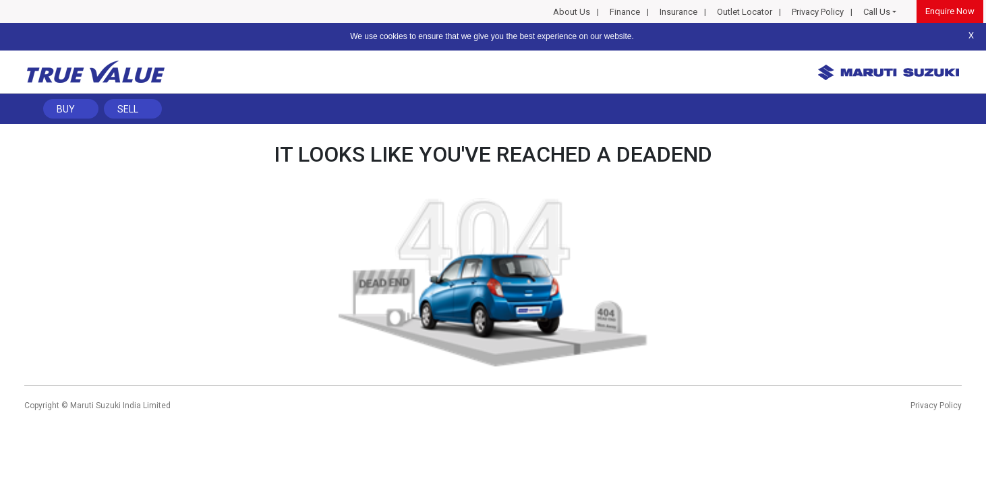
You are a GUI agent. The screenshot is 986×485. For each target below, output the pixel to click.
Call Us (876, 12)
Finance (625, 12)
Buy (66, 109)
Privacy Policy (818, 12)
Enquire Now (950, 11)
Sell (127, 109)
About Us (571, 12)
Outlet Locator (744, 12)
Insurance (678, 12)
